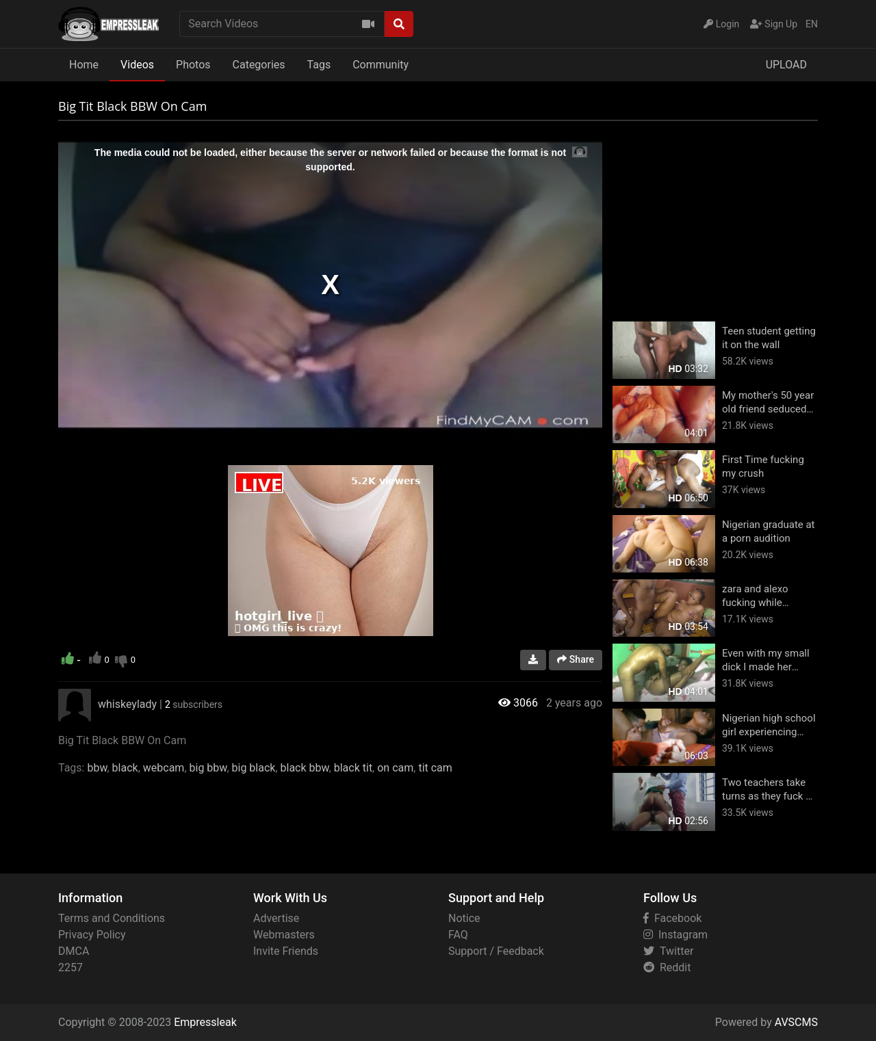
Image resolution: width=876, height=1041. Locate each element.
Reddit (667, 967)
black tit (353, 767)
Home (84, 64)
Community (380, 64)
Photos (193, 64)
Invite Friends (285, 951)
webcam (164, 767)
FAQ (458, 934)
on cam (395, 767)
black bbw (305, 767)
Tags (319, 64)
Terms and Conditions (111, 918)
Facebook (672, 918)
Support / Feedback (496, 951)
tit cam (435, 767)
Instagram (675, 934)
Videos (137, 64)
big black (254, 767)
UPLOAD (786, 64)
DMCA (73, 951)
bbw (97, 767)
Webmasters (284, 934)
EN (812, 23)
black (125, 767)
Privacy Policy (92, 934)
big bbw (208, 767)
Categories (259, 64)
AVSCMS (796, 1022)
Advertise (276, 918)
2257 (70, 967)
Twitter (668, 951)
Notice (464, 918)
